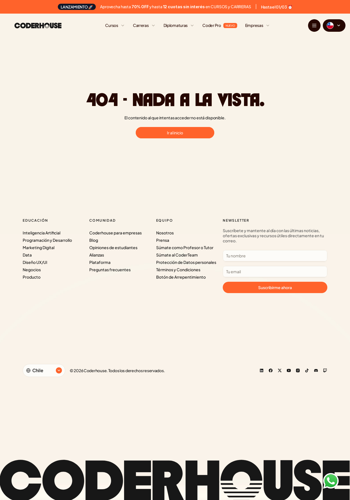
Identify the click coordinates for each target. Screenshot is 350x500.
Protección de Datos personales (186, 262)
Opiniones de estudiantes (113, 247)
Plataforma (100, 262)
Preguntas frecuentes (110, 269)
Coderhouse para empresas (115, 232)
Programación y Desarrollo (47, 240)
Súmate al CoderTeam (177, 254)
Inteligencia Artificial (41, 232)
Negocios (32, 269)
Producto (32, 276)
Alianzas (96, 254)
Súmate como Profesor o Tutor (184, 247)
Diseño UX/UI (35, 262)
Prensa (162, 240)
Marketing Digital (38, 247)
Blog (93, 240)
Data (27, 254)
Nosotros (165, 232)
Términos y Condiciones (178, 269)
